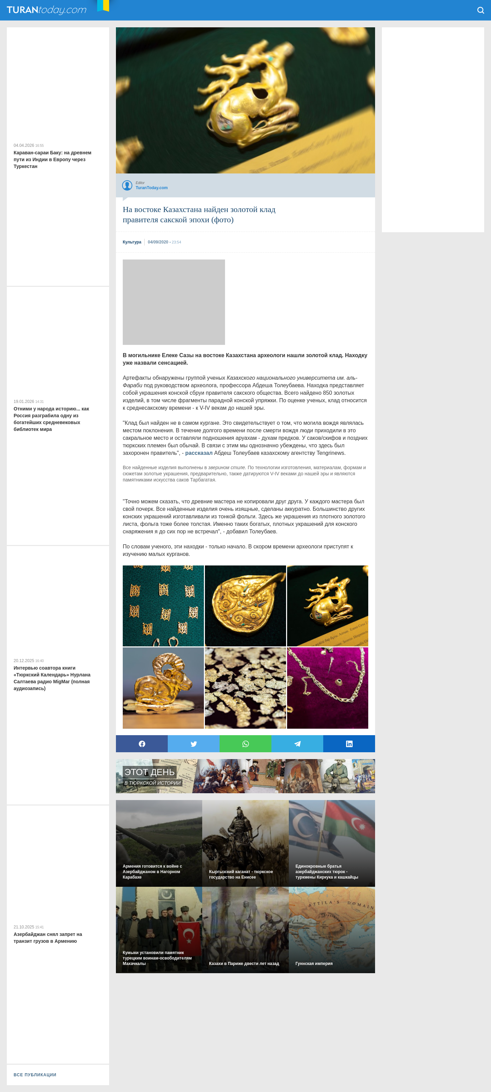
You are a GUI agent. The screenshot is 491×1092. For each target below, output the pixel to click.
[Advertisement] (174, 302)
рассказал (198, 453)
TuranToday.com (47, 10)
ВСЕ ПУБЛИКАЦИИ (35, 1075)
